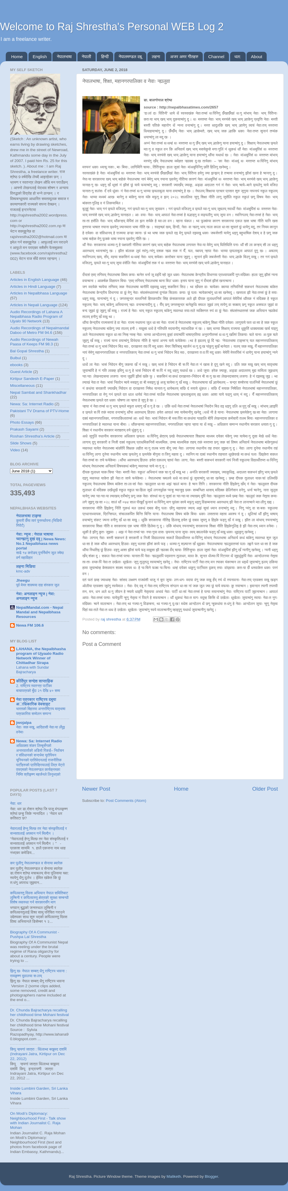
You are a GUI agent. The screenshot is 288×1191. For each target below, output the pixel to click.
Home (17, 56)
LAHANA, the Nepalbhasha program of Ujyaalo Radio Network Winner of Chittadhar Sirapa (41, 656)
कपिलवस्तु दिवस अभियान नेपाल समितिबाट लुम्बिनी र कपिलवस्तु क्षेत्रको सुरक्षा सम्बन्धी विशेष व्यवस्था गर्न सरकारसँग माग (39, 897)
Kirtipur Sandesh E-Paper (32, 378)
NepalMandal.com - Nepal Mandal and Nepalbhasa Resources (39, 612)
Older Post (265, 789)
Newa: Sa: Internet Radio (32, 404)
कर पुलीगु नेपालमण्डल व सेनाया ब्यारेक (36, 863)
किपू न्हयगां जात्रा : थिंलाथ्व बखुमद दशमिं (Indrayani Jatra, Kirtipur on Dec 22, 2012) (38, 1054)
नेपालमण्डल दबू (130, 56)
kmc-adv (23, 571)
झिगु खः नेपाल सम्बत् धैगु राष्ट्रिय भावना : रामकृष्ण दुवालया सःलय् (38, 973)
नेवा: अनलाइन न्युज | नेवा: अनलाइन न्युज (35, 596)
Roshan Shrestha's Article (32, 436)
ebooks (16, 365)
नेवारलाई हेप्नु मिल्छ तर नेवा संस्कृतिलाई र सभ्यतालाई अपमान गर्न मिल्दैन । (38, 830)
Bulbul (15, 358)
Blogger (211, 1176)
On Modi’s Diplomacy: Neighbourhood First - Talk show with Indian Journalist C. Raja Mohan (38, 1120)
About (256, 56)
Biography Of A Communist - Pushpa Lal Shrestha (34, 934)
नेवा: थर (16, 803)
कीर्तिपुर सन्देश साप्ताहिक (34, 681)
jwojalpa (23, 722)
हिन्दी (105, 56)
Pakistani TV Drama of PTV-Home (39, 411)
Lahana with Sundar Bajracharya (32, 669)
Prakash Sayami (24, 429)
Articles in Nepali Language (33, 305)
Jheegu (23, 580)
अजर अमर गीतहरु (184, 56)
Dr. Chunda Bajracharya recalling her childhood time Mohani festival (39, 1012)
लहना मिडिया (25, 566)
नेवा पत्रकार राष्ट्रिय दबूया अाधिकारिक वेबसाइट (36, 701)
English (40, 56)
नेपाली (86, 56)
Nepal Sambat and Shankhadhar (38, 392)
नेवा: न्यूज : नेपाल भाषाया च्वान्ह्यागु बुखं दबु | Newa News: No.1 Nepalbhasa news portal (41, 541)
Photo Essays (22, 422)
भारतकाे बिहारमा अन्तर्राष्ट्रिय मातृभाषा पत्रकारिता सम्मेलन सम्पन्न (40, 711)
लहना (156, 56)
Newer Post (96, 789)
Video (15, 450)
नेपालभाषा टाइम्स (28, 516)
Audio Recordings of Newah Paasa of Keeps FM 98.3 (34, 341)
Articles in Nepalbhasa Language (38, 293)
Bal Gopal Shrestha (27, 351)
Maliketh (173, 1176)
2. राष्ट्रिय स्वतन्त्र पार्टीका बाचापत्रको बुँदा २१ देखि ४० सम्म (38, 688)
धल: (237, 56)
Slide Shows (20, 443)
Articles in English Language (34, 279)
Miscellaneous (22, 385)
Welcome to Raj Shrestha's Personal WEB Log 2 (112, 27)
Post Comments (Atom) (126, 800)
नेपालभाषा (64, 56)
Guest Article (21, 372)
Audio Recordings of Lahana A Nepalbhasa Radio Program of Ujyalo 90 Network (36, 316)
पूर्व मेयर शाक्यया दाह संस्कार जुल (37, 585)
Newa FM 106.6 (30, 625)
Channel (216, 56)
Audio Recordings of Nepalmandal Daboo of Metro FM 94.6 (39, 330)
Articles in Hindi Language (32, 286)
